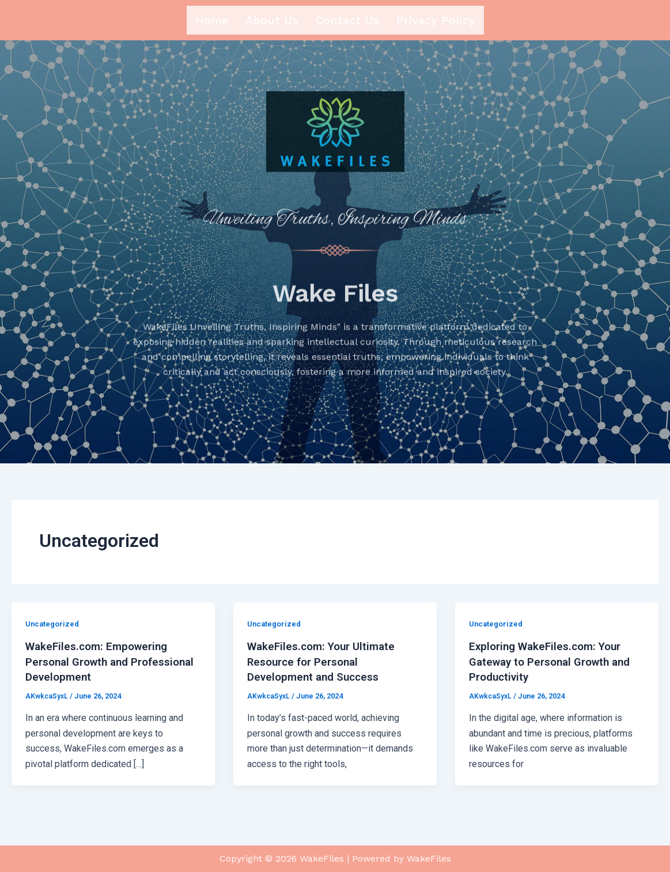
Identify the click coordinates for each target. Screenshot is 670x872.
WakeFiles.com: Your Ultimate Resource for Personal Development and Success (325, 666)
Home (211, 20)
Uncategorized (54, 628)
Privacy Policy (435, 20)
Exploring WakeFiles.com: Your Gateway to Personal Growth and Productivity (555, 666)
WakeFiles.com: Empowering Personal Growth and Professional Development (100, 666)
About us (271, 20)
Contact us (347, 20)
